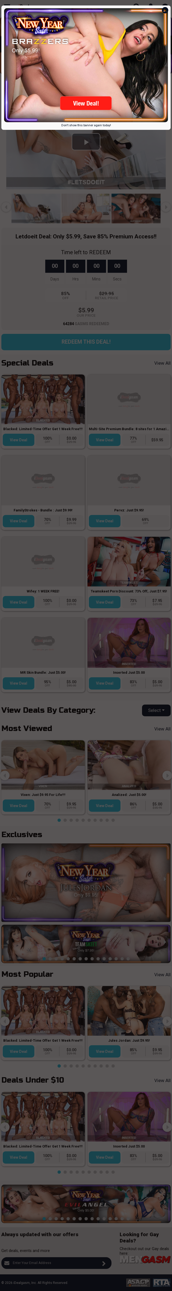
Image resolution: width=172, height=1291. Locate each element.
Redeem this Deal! (86, 342)
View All (162, 363)
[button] (47, 69)
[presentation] (6, 42)
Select (154, 710)
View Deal (18, 440)
